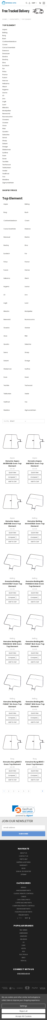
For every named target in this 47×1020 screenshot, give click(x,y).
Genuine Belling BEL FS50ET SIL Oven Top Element (12, 704)
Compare (12, 477)
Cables (23, 897)
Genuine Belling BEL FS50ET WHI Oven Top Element (35, 704)
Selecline (5, 135)
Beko (23, 958)
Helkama (5, 83)
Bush (4, 38)
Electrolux (23, 954)
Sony (23, 945)
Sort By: (6, 421)
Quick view (12, 473)
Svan (4, 155)
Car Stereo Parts (23, 900)
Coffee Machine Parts (23, 903)
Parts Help (23, 859)
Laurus (4, 92)
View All (23, 961)
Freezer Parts (23, 915)
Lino (3, 98)
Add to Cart (12, 481)
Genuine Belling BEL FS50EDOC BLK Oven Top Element (34, 583)
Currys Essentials (8, 47)
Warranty (23, 865)
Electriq (5, 59)
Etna (4, 62)
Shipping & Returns (23, 862)
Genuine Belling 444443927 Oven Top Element (12, 583)
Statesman (6, 149)
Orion (4, 125)
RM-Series (23, 930)
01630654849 (23, 974)
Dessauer (6, 53)
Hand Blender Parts (23, 890)
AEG (23, 951)
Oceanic (5, 119)
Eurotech (5, 65)
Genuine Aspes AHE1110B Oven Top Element (12, 523)
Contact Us (23, 856)
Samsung (23, 936)
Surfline (5, 153)
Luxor (4, 104)
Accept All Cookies (23, 1016)
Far (3, 68)
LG (3, 95)
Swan (4, 159)
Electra (5, 56)
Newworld (6, 113)
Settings (23, 1006)
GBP (34, 3)
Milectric (5, 107)
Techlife (5, 161)
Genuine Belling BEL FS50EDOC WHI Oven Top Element (12, 644)
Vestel (4, 171)
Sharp (4, 141)
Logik (4, 101)
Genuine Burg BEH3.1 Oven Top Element (34, 763)
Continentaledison (9, 41)
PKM (4, 129)
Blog (23, 868)
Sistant (4, 143)
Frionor (5, 74)
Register (27, 871)
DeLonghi (23, 939)
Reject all (23, 1011)
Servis (4, 137)
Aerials (23, 887)
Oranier (5, 122)
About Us (23, 853)
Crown (4, 44)
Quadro (5, 131)
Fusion (4, 77)
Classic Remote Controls (23, 893)
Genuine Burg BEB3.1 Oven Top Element (12, 763)
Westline (5, 179)
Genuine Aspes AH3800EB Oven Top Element (12, 463)
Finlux (4, 71)
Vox (3, 177)
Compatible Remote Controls (23, 906)
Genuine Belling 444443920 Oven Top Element (35, 523)
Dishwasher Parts (23, 909)
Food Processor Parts (23, 912)
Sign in (19, 871)
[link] (23, 811)
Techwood (6, 165)
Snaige (5, 147)
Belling (4, 32)
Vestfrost (5, 173)
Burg (4, 35)
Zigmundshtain (8, 183)
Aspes (4, 29)
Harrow (5, 80)
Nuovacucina (7, 116)
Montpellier (6, 110)
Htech (4, 86)
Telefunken (6, 167)
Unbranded (23, 933)
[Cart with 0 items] (40, 3)
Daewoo (5, 50)
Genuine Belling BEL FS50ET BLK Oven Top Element (34, 644)
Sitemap (23, 874)
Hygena (5, 89)
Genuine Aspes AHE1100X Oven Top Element (34, 463)
